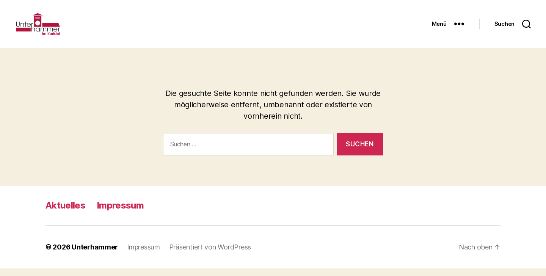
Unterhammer (95, 255)
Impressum (120, 212)
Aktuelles (65, 212)
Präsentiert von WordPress (210, 255)
